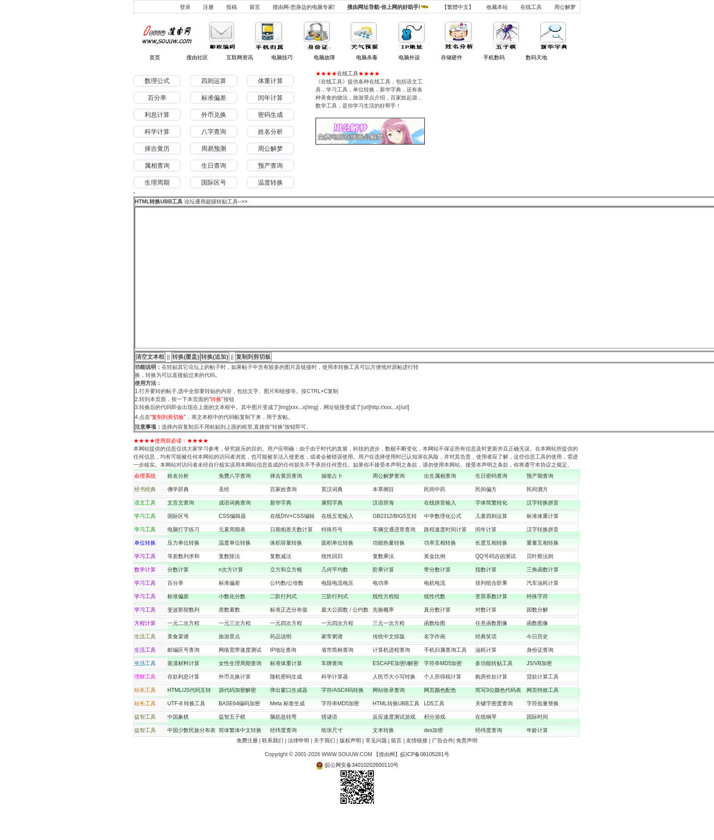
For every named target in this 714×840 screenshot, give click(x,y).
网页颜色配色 (440, 718)
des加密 (433, 758)
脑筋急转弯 (283, 745)
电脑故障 (324, 57)
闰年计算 (270, 97)
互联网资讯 (239, 57)
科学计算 (157, 131)
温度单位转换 (235, 571)
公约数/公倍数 (286, 611)
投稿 (231, 7)
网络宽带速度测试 (240, 678)
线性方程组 (386, 624)
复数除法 (229, 584)
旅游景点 (229, 665)
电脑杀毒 (367, 57)
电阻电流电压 (337, 611)
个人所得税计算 (442, 705)
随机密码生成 (286, 705)
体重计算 (270, 80)
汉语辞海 (383, 531)
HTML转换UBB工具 (396, 731)
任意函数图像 (491, 651)
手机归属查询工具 (445, 678)
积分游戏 (434, 745)
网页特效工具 (543, 718)
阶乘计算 (383, 598)
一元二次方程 (183, 651)
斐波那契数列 (183, 638)
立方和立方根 (286, 598)
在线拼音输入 (440, 531)
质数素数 (229, 638)
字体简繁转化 (494, 531)
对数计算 (486, 638)
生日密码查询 (491, 504)
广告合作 (442, 769)
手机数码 (494, 57)
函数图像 (537, 651)
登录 (185, 7)
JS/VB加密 (539, 691)
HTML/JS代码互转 (191, 718)
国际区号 (213, 182)
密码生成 (270, 114)
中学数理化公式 (442, 544)
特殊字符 (537, 624)
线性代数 (434, 624)
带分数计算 (437, 598)
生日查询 (213, 165)
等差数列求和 (183, 584)
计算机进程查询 (391, 678)
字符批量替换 (543, 731)
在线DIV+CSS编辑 (292, 544)
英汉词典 (332, 517)
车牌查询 (332, 691)
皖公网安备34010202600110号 (357, 793)
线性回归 (332, 584)
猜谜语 (329, 745)
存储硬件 (451, 57)
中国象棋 (178, 745)
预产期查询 (540, 504)
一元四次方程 (286, 651)
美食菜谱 (178, 665)
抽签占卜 (332, 504)
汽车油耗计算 (543, 611)
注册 (208, 7)
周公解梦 (565, 7)
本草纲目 (383, 517)
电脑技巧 (282, 57)
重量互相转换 (543, 571)
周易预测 (213, 148)
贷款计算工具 (543, 705)
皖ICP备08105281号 (424, 782)
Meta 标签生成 (287, 731)
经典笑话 (486, 665)
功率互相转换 (440, 571)
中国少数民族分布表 (191, 758)
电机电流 (434, 611)
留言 (254, 7)
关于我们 (324, 769)
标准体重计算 (543, 544)
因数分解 (537, 638)
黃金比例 (434, 584)
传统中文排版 (389, 665)
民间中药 (434, 517)
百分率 (157, 97)
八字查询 (213, 131)
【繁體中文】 (458, 7)
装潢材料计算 (183, 691)
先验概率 (383, 638)
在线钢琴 (486, 745)
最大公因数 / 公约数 (345, 638)
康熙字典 (332, 531)
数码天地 (536, 57)
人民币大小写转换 (394, 705)
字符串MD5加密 (443, 691)
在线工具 (531, 7)
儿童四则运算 (491, 544)
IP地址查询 (283, 678)
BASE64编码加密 (239, 731)
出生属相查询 (440, 504)
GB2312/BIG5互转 (395, 544)
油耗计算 (486, 678)
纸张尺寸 (332, 758)
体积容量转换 (286, 571)
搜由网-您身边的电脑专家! (304, 7)
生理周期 (157, 182)
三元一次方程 (389, 651)
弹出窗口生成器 (288, 718)
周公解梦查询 (389, 504)
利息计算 (157, 114)
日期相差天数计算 (291, 557)
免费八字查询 (235, 504)
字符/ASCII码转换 (342, 718)
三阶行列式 (334, 624)
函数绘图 (434, 651)
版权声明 (350, 769)
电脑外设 (409, 57)
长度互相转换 (491, 571)
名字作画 (434, 665)
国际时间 (537, 745)
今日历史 (537, 665)
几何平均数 (334, 598)
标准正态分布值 (288, 638)
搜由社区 (197, 57)
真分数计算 (437, 638)
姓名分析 (270, 131)
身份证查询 (540, 678)
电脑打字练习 (183, 557)
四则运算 (213, 80)
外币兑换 (213, 114)
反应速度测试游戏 (394, 745)
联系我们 (272, 769)
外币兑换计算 (235, 705)
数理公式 (157, 80)
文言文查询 (180, 531)
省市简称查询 (337, 678)
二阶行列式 (283, 624)
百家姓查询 (283, 517)
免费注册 (247, 769)
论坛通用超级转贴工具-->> (216, 202)
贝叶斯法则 (540, 584)
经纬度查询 (283, 758)
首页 (154, 57)
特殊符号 (332, 557)
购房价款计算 (491, 705)
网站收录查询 (389, 718)
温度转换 (270, 182)
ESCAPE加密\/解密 (396, 691)
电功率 (381, 611)
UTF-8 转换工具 (186, 731)
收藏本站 (497, 7)
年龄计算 (537, 758)
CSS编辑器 (232, 544)
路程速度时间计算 (448, 557)
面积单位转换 (337, 571)
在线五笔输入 (340, 544)
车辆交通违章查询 (394, 557)
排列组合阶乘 (491, 611)
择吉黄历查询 (286, 504)
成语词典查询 (235, 531)
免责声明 (466, 769)
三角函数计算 (543, 598)
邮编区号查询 (183, 678)
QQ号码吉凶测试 (495, 584)
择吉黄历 (157, 148)
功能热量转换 (389, 571)
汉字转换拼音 (543, 531)
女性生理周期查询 (240, 691)
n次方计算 (231, 598)
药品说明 (280, 665)
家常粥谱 (332, 665)
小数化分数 (232, 624)
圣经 (224, 517)
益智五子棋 (232, 745)
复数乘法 (383, 584)
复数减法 (280, 584)
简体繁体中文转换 (240, 758)
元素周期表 (232, 557)
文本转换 (383, 758)
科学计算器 (334, 705)
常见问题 (376, 769)
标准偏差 (213, 97)
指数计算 (486, 598)
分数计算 (178, 598)
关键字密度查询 (494, 731)
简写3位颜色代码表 (498, 718)
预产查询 (270, 165)
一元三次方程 (235, 651)
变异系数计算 (491, 624)
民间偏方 (486, 517)
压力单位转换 (183, 571)
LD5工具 (434, 731)
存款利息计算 (183, 705)
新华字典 (280, 531)
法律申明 (298, 769)
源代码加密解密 (237, 718)
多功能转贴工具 (494, 691)
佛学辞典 (178, 517)
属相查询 (157, 165)
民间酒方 (537, 517)
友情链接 (417, 769)
